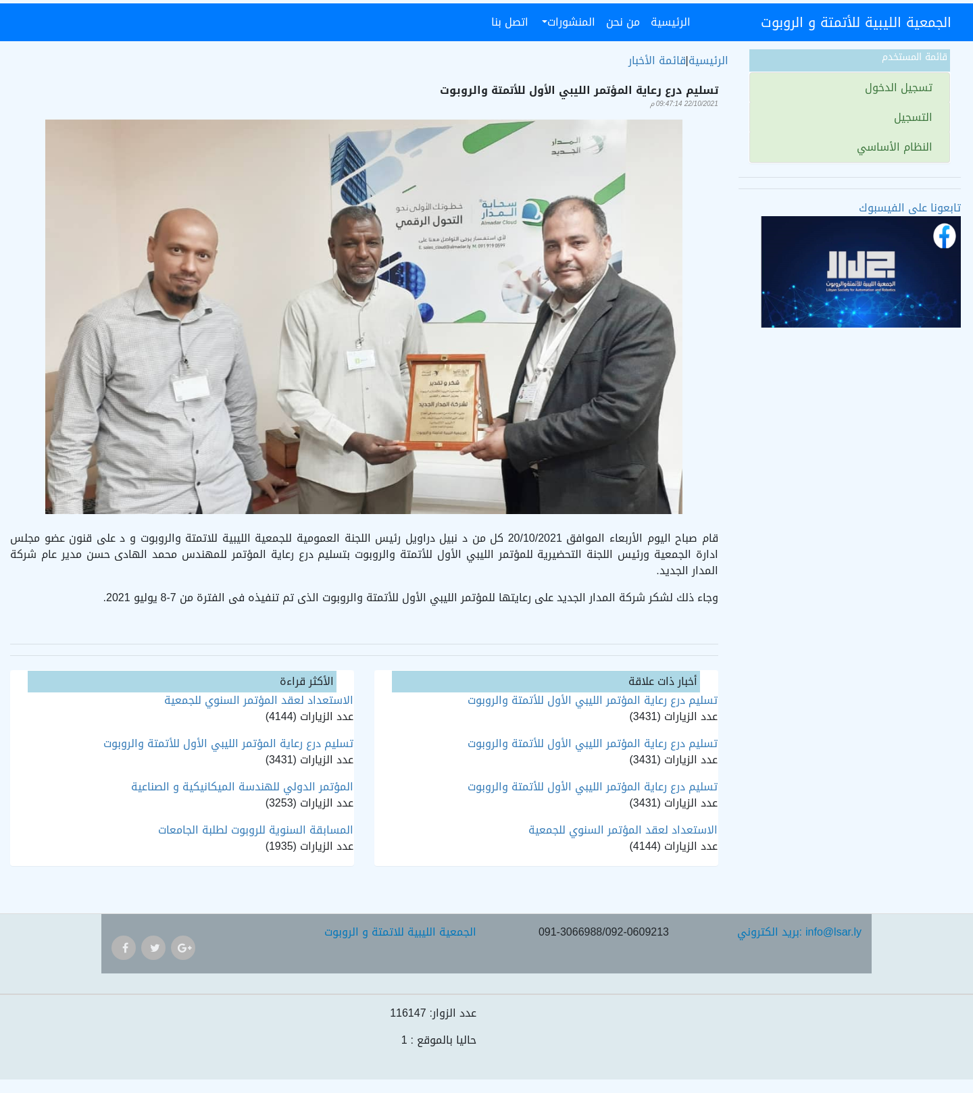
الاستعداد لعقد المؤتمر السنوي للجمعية (623, 829)
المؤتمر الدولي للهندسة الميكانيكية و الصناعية (242, 786)
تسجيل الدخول (900, 87)
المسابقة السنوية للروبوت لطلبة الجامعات (255, 829)
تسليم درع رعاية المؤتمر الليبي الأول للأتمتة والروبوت (593, 700)
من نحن (623, 21)
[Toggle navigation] (742, 22)
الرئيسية (668, 21)
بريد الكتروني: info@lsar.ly (799, 931)
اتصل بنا (509, 21)
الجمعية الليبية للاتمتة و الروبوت (400, 931)
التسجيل (915, 117)
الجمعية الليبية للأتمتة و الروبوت (856, 22)
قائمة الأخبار (657, 61)
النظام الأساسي (896, 146)
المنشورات (571, 21)
